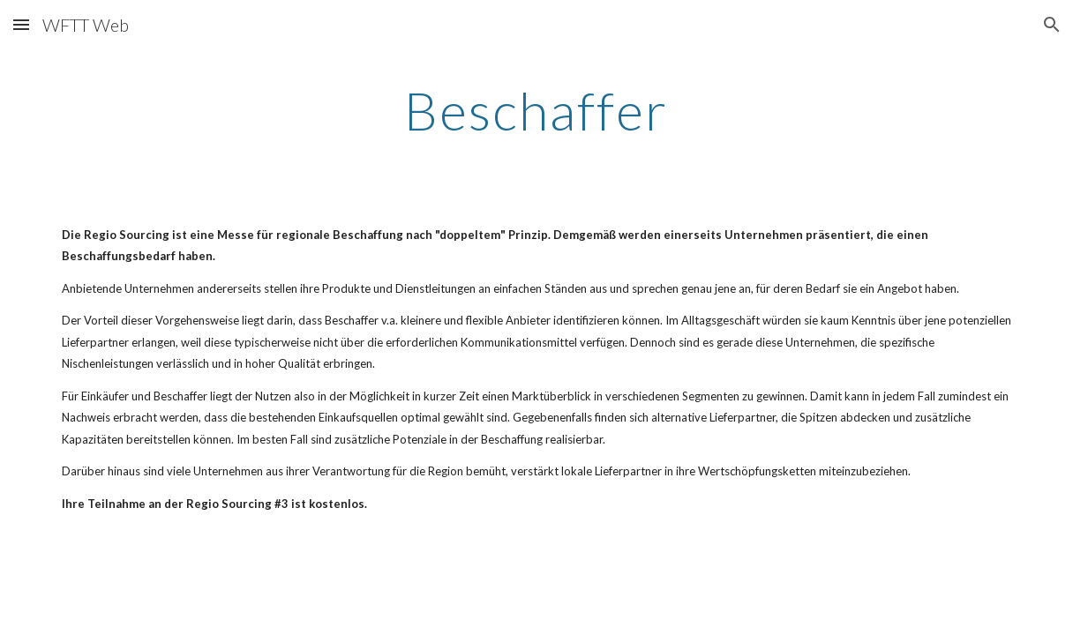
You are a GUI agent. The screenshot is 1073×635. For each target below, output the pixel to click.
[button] (21, 24)
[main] (537, 110)
